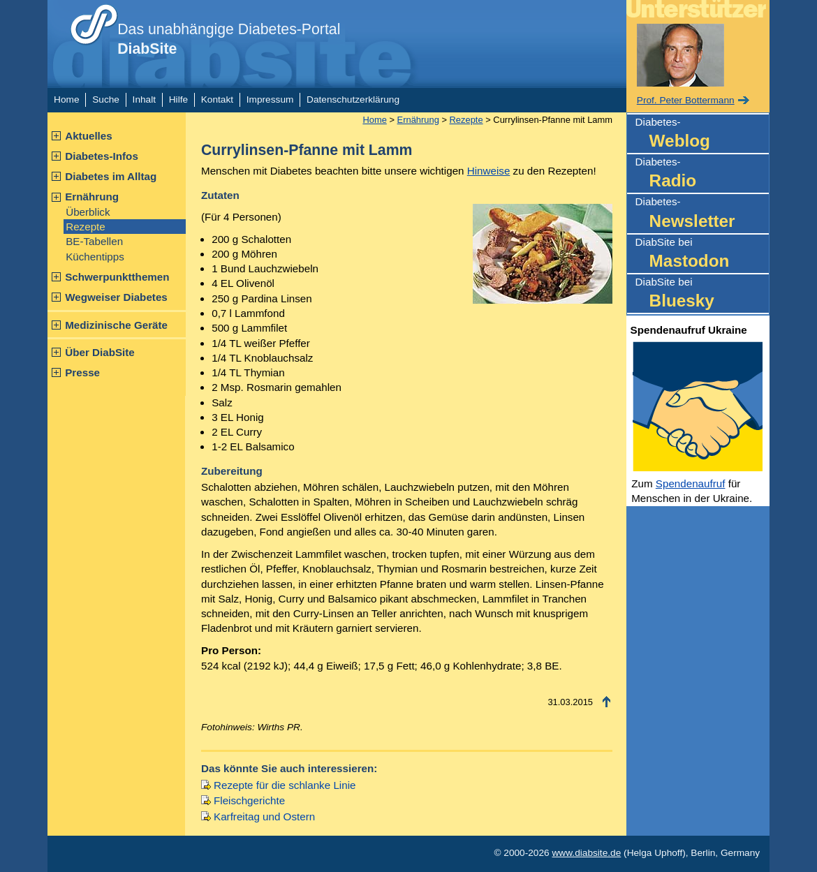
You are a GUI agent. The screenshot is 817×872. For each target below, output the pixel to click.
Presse (82, 372)
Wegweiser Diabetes (116, 297)
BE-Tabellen (94, 241)
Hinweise (488, 171)
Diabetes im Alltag (110, 176)
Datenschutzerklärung (353, 99)
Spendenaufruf (691, 483)
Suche (105, 99)
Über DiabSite (100, 352)
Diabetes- (702, 134)
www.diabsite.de (586, 853)
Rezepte (85, 226)
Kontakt (217, 99)
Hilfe (178, 99)
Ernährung (92, 196)
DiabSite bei (702, 254)
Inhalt (144, 99)
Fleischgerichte (249, 800)
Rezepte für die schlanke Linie (284, 785)
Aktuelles (88, 136)
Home (66, 99)
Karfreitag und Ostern (264, 816)
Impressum (270, 99)
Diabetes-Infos (101, 156)
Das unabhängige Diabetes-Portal (228, 39)
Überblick (88, 212)
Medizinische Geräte (116, 325)
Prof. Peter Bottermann (686, 100)
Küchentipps (95, 257)
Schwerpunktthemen (117, 277)
